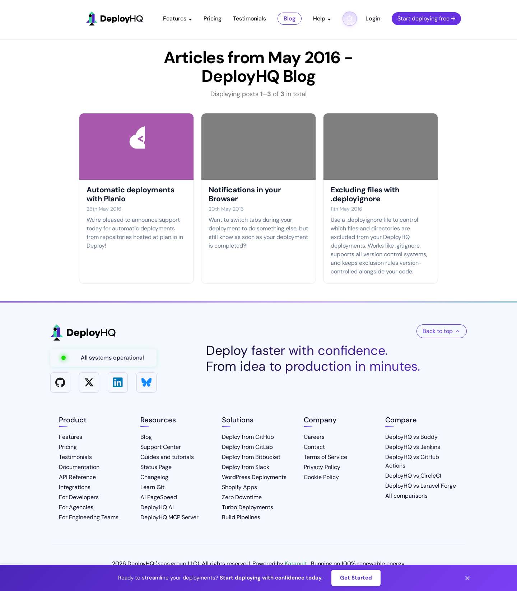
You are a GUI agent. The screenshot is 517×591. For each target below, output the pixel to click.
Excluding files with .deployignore (365, 194)
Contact (314, 447)
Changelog (154, 477)
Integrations (74, 487)
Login (372, 18)
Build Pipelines (241, 517)
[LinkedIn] (118, 382)
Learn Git (152, 487)
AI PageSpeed (158, 497)
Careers (314, 437)
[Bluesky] (146, 382)
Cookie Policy (321, 477)
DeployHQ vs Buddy (411, 437)
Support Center (160, 447)
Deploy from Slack (245, 467)
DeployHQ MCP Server (169, 517)
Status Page (156, 467)
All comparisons (406, 495)
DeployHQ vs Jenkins (412, 447)
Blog (289, 18)
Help (319, 18)
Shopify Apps (239, 487)
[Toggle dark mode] (350, 18)
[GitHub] (60, 382)
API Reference (77, 477)
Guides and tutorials (167, 457)
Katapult (296, 563)
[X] (89, 382)
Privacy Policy (322, 467)
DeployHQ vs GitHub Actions (412, 461)
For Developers (79, 497)
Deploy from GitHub (248, 437)
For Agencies (76, 507)
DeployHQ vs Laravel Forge (420, 485)
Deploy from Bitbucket (251, 457)
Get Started (356, 577)
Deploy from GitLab (247, 447)
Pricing (213, 18)
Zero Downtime (242, 497)
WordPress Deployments (254, 477)
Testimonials (249, 18)
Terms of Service (325, 457)
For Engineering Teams (88, 517)
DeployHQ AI (157, 507)
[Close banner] (467, 578)
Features (174, 18)
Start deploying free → (426, 18)
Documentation (79, 467)
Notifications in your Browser (245, 194)
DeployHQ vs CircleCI (413, 475)
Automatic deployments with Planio (130, 194)
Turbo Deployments (247, 507)
